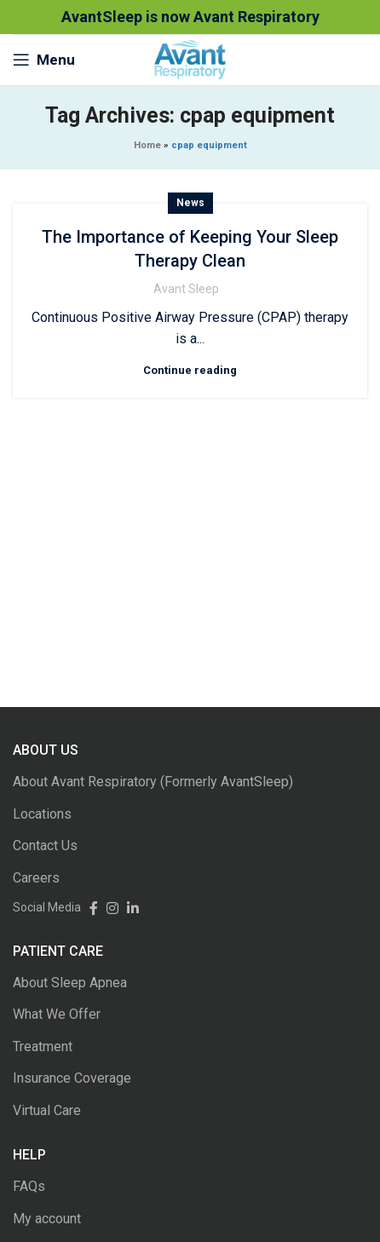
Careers (36, 878)
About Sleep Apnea (70, 983)
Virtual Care (47, 1110)
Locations (42, 814)
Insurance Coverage (72, 1078)
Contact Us (45, 845)
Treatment (42, 1046)
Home (147, 145)
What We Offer (57, 1014)
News (190, 203)
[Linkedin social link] (128, 907)
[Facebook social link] (89, 907)
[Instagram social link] (108, 907)
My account (47, 1218)
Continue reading (190, 370)
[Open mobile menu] (43, 60)
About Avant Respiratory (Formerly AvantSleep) (153, 781)
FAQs (29, 1186)
